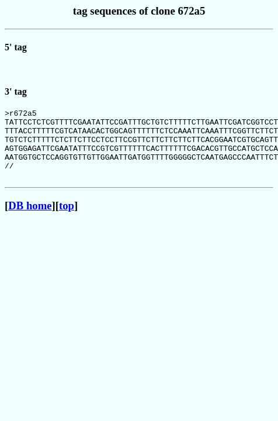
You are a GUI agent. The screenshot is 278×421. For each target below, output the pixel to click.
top (66, 221)
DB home (29, 221)
